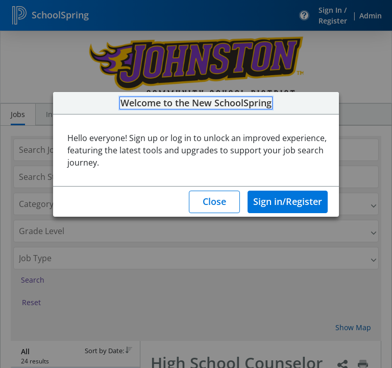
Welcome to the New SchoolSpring (196, 103)
